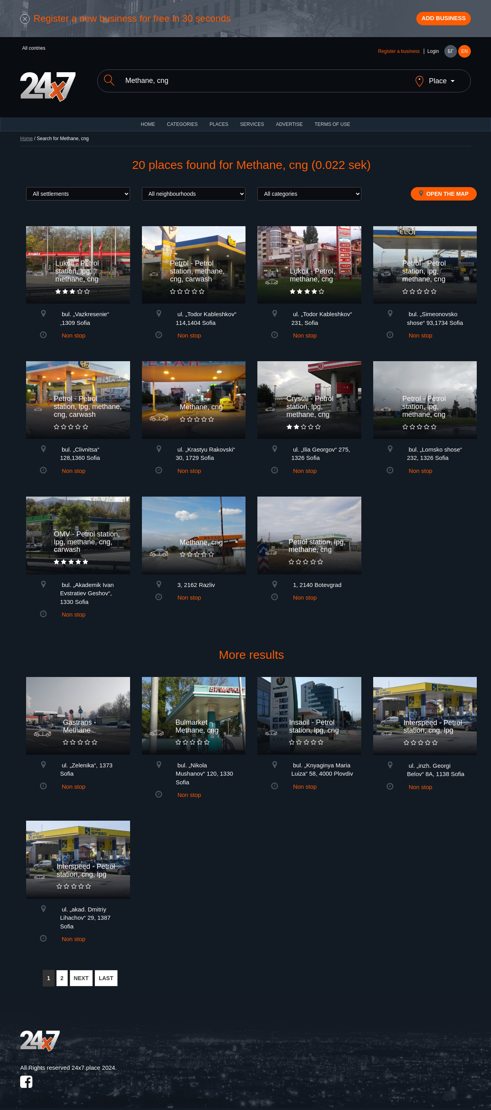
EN (464, 56)
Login (433, 56)
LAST (106, 976)
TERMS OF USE (332, 122)
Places (219, 122)
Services (252, 122)
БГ (450, 56)
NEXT (81, 976)
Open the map (443, 191)
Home (26, 136)
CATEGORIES (182, 122)
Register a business (398, 56)
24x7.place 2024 (93, 1065)
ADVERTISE (289, 122)
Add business (436, 21)
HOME (148, 122)
